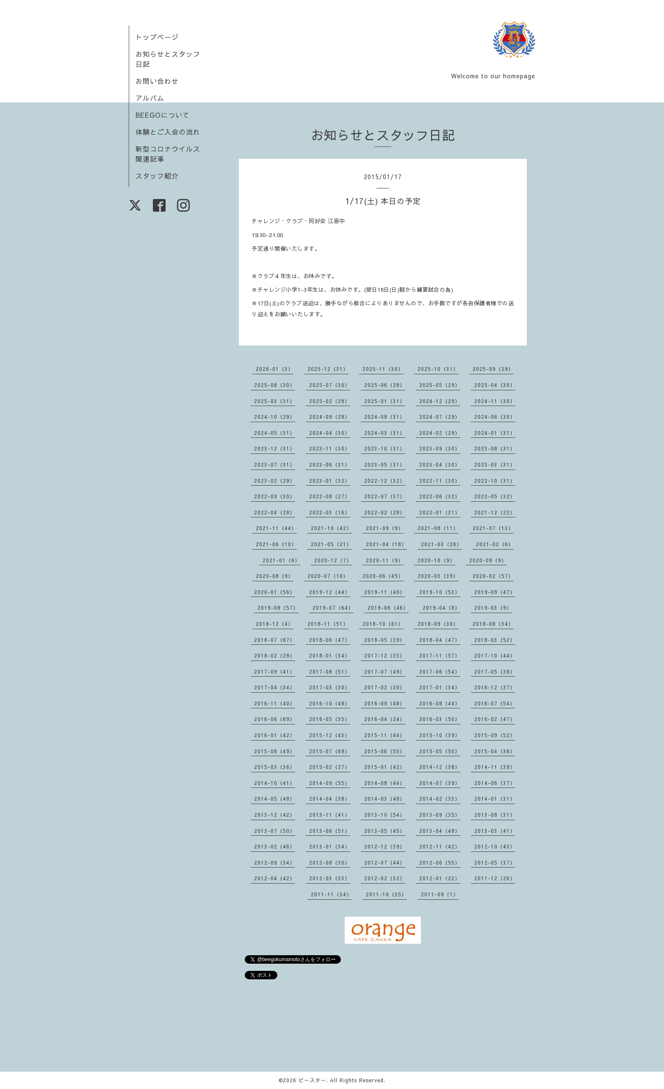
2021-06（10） (276, 544)
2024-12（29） (439, 401)
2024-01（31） (494, 432)
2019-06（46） (388, 607)
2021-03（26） (441, 544)
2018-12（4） (274, 623)
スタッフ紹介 (157, 175)
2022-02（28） (384, 512)
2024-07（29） (439, 416)
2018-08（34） (493, 623)
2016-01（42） (274, 735)
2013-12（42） (274, 814)
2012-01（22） (439, 878)
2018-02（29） (274, 655)
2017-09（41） (274, 671)
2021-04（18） (386, 544)
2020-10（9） (436, 560)
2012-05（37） (494, 862)
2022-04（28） (274, 512)
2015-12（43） (329, 735)
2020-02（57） (493, 575)
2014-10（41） (274, 782)
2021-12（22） (494, 512)
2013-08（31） (494, 814)
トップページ (157, 36)
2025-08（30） (274, 384)
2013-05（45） (384, 830)
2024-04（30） (329, 432)
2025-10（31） (438, 368)
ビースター (312, 1080)
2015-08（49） (274, 751)
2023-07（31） (274, 464)
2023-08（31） (494, 448)
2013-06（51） (329, 830)
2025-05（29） (439, 384)
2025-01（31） (384, 401)
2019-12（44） (329, 592)
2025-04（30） (494, 384)
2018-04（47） (439, 639)
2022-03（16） (329, 512)
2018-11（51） (328, 623)
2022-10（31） (494, 480)
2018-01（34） (329, 655)
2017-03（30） (329, 687)
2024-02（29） (439, 432)
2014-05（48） (274, 798)
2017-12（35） (384, 655)
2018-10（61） (383, 623)
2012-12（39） (384, 846)
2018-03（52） (494, 639)
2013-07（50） (274, 830)
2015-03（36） (274, 766)
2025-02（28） (329, 401)
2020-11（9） (385, 560)
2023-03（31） (494, 464)
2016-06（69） (274, 719)
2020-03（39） (438, 575)
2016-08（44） (439, 703)
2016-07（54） (494, 703)
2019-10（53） (439, 592)
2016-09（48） (384, 703)
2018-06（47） (329, 639)
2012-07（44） (384, 862)
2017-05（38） (494, 671)
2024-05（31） (274, 432)
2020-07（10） (328, 575)
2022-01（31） (439, 512)
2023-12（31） (274, 448)
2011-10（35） (386, 894)
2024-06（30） (494, 416)
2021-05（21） (331, 544)
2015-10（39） (439, 735)
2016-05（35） (329, 719)
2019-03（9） (493, 607)
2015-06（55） (384, 751)
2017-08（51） (329, 671)
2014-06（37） (494, 782)
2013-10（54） (384, 814)
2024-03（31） (384, 432)
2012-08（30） (329, 862)
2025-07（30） (329, 384)
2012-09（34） (274, 862)
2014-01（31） (494, 798)
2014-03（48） (384, 798)
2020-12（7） (333, 560)
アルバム (150, 97)
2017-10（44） (494, 655)
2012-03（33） (329, 878)
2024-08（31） (384, 416)
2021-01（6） (281, 560)
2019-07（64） (333, 607)
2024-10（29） (274, 416)
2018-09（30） (438, 623)
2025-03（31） (274, 401)
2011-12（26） (494, 878)
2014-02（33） (439, 798)
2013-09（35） (439, 814)
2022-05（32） (494, 496)
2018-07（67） (274, 639)
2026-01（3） (274, 368)
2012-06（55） (439, 862)
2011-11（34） (331, 894)
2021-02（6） (495, 544)
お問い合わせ (157, 81)
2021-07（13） (493, 528)
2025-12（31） (328, 368)
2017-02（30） (384, 687)
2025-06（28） (384, 384)
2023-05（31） (384, 464)
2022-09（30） (274, 496)
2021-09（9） (385, 528)
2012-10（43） (494, 846)
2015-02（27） (329, 766)
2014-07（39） (439, 782)
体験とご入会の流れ (168, 131)
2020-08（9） (274, 575)
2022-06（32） (439, 496)
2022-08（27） (329, 496)
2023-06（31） (329, 464)
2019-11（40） (384, 592)
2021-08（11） (438, 528)
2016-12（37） (494, 687)
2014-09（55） (329, 782)
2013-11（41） (329, 814)
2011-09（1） (440, 894)
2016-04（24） (384, 719)
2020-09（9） (488, 560)
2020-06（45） (383, 575)
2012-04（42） (274, 878)
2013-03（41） (494, 830)
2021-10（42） (331, 528)
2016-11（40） (274, 703)
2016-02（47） (494, 719)
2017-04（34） (274, 687)
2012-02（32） (384, 878)
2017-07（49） (384, 671)
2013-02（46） (274, 846)
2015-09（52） (494, 735)
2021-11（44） (276, 528)
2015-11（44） (384, 735)
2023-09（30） (439, 448)
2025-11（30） (383, 368)
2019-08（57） (278, 607)
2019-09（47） (494, 592)
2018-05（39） (384, 639)
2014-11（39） (494, 766)
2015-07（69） (329, 751)
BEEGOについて (163, 114)
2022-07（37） (384, 496)
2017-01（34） (439, 687)
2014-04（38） (329, 798)
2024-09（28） (329, 416)
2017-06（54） (439, 671)
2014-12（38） (439, 766)
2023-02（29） (274, 480)
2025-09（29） (493, 368)
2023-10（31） (384, 448)
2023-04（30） (439, 464)
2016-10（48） (329, 703)
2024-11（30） (494, 401)
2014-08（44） (384, 782)
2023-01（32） (329, 480)
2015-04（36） (494, 751)
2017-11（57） (439, 655)
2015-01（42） (384, 766)
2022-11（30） (439, 480)
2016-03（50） (439, 719)
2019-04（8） (441, 607)
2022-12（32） (384, 480)
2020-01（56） (274, 592)
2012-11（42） (439, 846)
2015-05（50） (439, 751)
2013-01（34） (329, 846)
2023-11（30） (329, 448)
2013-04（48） (439, 830)
